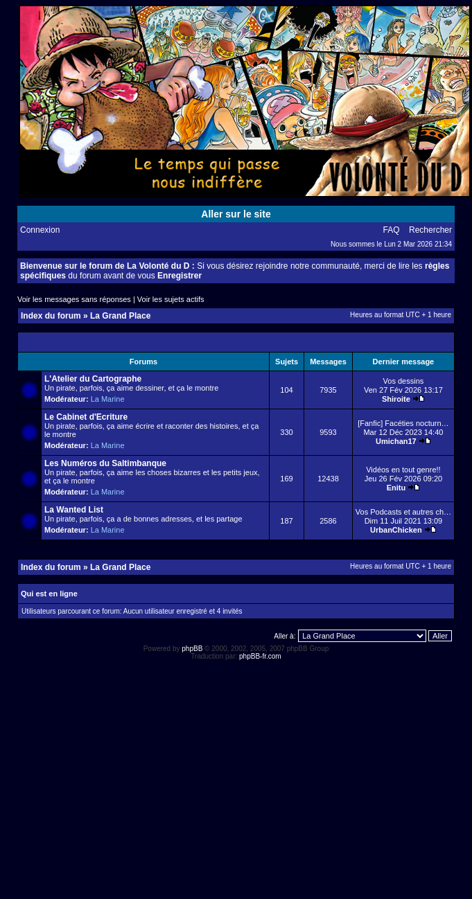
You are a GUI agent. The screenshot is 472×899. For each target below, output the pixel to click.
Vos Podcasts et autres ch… (403, 512)
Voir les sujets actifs (170, 299)
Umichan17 (396, 441)
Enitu (396, 487)
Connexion (40, 230)
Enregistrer (179, 276)
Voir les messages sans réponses (74, 299)
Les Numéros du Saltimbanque (105, 463)
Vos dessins (403, 381)
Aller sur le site (235, 214)
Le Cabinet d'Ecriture (86, 417)
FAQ (391, 230)
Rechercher (430, 230)
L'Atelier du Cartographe (92, 379)
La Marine (108, 399)
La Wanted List (73, 510)
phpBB (192, 648)
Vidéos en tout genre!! (403, 469)
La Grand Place (120, 316)
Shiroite (396, 399)
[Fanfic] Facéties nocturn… (403, 423)
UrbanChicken (396, 530)
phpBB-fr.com (260, 656)
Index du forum (51, 316)
